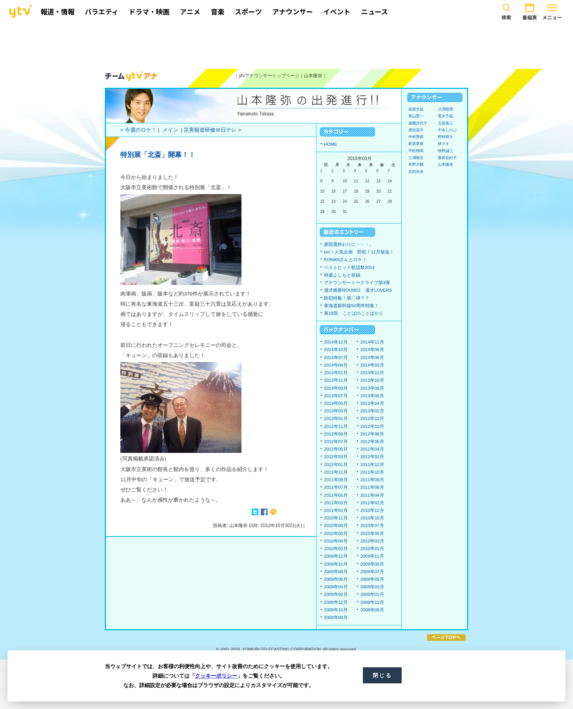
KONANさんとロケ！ (345, 259)
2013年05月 (336, 403)
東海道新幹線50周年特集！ (351, 305)
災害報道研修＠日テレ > (212, 130)
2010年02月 (336, 548)
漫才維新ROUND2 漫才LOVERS (358, 290)
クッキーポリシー (216, 676)
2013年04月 (372, 403)
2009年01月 (372, 594)
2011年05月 (336, 495)
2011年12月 (372, 464)
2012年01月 (336, 464)
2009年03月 (372, 587)
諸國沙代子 (417, 123)
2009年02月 (336, 594)
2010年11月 (336, 518)
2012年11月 (336, 426)
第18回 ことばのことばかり (353, 313)
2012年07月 (336, 441)
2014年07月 (336, 357)
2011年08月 (372, 479)
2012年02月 (372, 456)
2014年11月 (372, 342)
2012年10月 (372, 426)
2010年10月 (372, 518)
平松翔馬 (416, 151)
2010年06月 (336, 533)
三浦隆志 (416, 157)
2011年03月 (336, 503)
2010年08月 (336, 525)
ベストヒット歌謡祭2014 (349, 267)
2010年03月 (372, 541)
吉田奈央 (416, 171)
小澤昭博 (445, 109)
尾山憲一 (416, 116)
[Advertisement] (286, 44)
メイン (170, 130)
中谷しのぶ (447, 130)
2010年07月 (372, 525)
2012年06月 (372, 441)
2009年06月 (336, 579)
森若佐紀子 (447, 157)
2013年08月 (372, 388)
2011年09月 (336, 479)
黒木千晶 (445, 116)
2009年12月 (336, 556)
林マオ (443, 143)
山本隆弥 (313, 75)
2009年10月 (336, 564)
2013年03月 (336, 411)
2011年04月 (372, 495)
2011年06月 (372, 487)
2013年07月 (336, 395)
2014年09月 (372, 349)
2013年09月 (336, 388)
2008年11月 (372, 602)
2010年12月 (372, 510)
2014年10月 (336, 349)
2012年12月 (372, 418)
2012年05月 (336, 449)
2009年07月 (372, 571)
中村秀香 (416, 137)
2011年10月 (372, 472)
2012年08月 (372, 434)
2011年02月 (372, 503)
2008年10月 (336, 610)
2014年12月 (336, 342)
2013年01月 (336, 418)
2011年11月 (336, 472)
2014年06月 (372, 357)
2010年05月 (372, 533)
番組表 (529, 10)
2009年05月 (372, 579)
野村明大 (445, 137)
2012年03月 (336, 456)
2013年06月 (372, 395)
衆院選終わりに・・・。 (349, 244)
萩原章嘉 (416, 143)
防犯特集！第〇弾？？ (346, 298)
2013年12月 (372, 372)
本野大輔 (416, 164)
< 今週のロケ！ (138, 130)
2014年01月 (336, 372)
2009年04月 (336, 587)
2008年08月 (336, 617)
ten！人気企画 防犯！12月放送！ (359, 252)
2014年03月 (372, 365)
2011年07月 (336, 487)
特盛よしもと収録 (342, 275)
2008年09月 (372, 610)
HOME (330, 144)
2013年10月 (372, 380)
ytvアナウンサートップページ (269, 75)
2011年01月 (336, 510)
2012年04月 (372, 449)
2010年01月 (372, 548)
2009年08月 (336, 571)
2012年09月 (336, 434)
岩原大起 (416, 109)
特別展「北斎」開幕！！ (157, 155)
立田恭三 (445, 123)
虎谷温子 (416, 130)
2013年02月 (372, 411)
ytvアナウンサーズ (131, 76)
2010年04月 (336, 541)
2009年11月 (372, 556)
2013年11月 (336, 380)
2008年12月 (336, 602)
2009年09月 (372, 564)
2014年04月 (336, 365)
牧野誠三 (445, 151)
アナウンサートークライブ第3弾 (357, 282)
